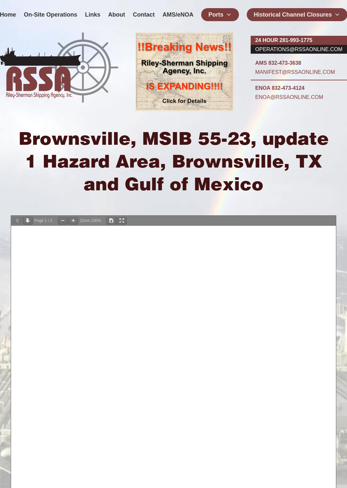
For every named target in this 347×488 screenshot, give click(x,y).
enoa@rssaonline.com (289, 97)
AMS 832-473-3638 (278, 63)
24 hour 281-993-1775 (283, 40)
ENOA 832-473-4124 (279, 88)
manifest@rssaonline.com (295, 72)
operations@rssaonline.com (298, 49)
